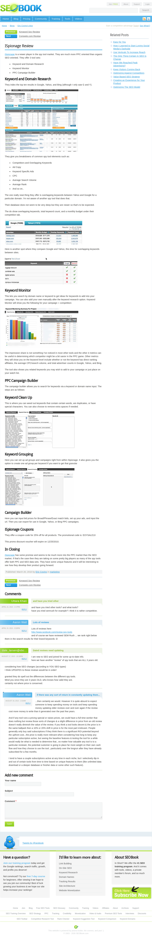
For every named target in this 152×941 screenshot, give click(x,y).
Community (41, 18)
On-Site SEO (65, 868)
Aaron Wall (20, 622)
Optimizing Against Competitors (128, 73)
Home (6, 18)
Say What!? (145, 26)
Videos (78, 18)
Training (56, 18)
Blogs (12, 26)
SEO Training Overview (16, 913)
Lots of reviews (41, 622)
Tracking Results (67, 881)
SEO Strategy (35, 913)
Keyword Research (68, 872)
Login (147, 4)
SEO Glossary (59, 908)
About (126, 4)
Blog (16, 18)
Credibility (67, 913)
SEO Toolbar (22, 919)
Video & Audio (95, 913)
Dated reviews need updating (48, 650)
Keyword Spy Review (29, 32)
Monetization (80, 913)
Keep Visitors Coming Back (126, 69)
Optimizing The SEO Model (126, 87)
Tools (67, 18)
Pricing (26, 18)
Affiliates (105, 908)
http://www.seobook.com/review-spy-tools (51, 632)
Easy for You (119, 42)
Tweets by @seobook (33, 843)
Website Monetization (69, 890)
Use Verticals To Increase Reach (129, 52)
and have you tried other (46, 601)
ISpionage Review (19, 46)
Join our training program (16, 863)
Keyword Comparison (107, 919)
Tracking (55, 913)
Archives (125, 908)
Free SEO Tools (43, 908)
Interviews (130, 913)
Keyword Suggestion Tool (83, 919)
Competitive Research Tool (42, 919)
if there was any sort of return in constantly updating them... (68, 695)
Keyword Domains (127, 919)
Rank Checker (63, 919)
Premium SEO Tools (113, 913)
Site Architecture (67, 886)
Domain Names (66, 877)
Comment (10, 801)
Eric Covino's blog (25, 26)
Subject (9, 791)
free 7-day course (36, 876)
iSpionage (10, 54)
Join (113, 4)
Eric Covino (41, 572)
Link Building (65, 863)
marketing (55, 572)
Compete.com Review (30, 36)
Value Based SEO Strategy (126, 76)
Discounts (142, 913)
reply (24, 609)
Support (137, 4)
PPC (46, 913)
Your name (10, 780)
